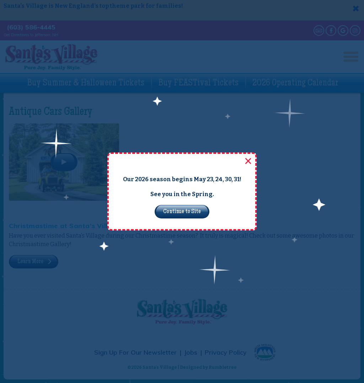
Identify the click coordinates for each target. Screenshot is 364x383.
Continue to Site (182, 212)
